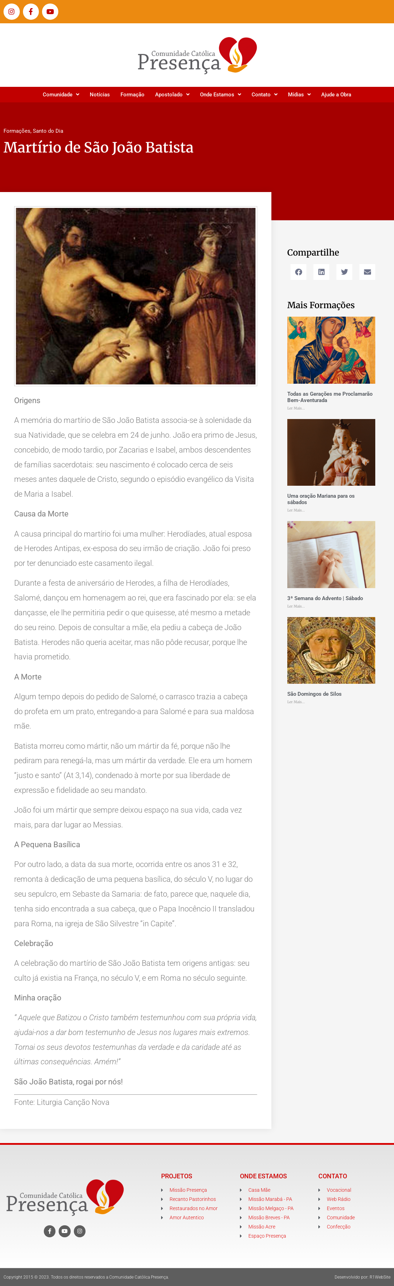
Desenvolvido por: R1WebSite (362, 1277)
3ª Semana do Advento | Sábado (325, 598)
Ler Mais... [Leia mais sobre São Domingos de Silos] (296, 702)
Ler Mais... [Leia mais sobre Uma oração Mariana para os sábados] (296, 510)
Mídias (299, 94)
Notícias (100, 94)
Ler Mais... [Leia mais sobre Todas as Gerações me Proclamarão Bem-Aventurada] (296, 408)
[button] (298, 272)
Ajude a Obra (336, 94)
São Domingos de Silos (314, 694)
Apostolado (172, 94)
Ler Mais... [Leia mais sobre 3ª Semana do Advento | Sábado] (296, 606)
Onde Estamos (220, 94)
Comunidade (61, 94)
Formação (132, 94)
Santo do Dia (48, 131)
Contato (264, 94)
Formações (17, 131)
